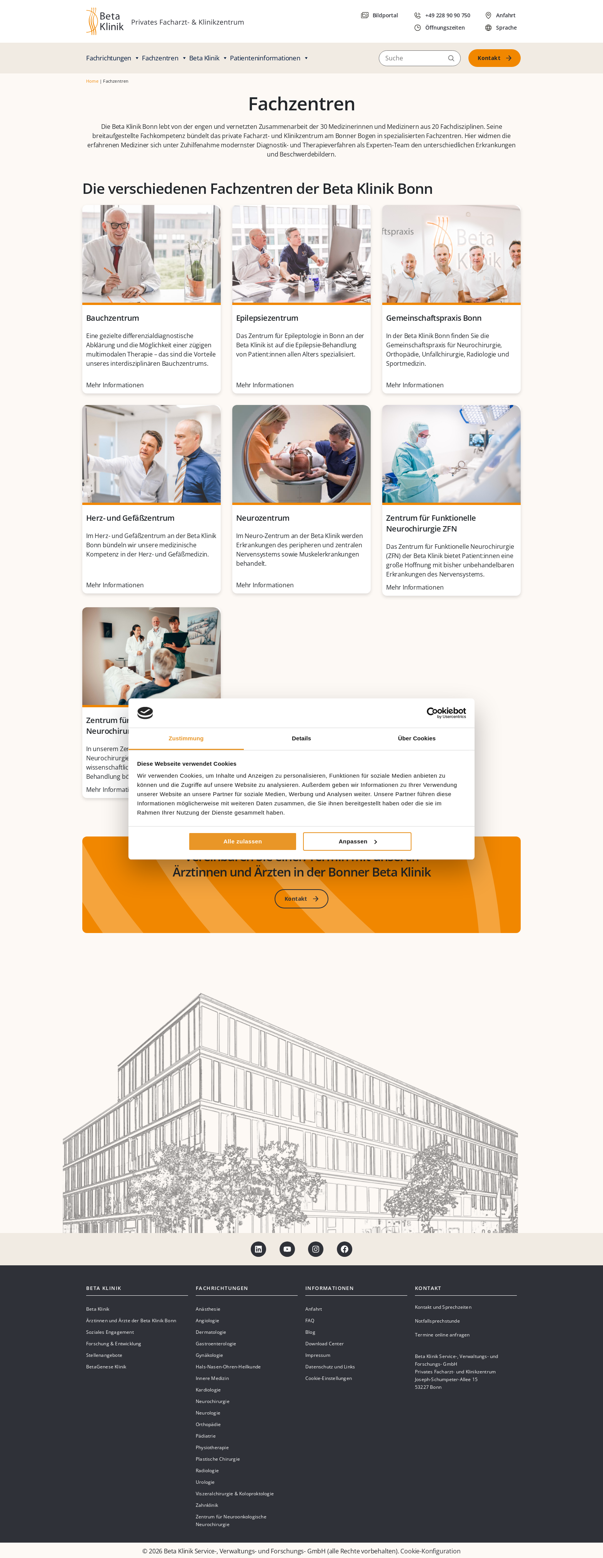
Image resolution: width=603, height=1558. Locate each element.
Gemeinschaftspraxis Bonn (434, 318)
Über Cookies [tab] (417, 738)
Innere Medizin (212, 1378)
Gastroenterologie (216, 1343)
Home (92, 81)
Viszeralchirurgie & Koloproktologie (235, 1493)
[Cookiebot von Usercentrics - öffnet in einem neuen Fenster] (432, 713)
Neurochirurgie (213, 1401)
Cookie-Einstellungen (328, 1378)
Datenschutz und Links (330, 1366)
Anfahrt (313, 1309)
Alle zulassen (242, 841)
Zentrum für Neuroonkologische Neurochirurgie (231, 1520)
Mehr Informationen (114, 385)
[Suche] (420, 58)
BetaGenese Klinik (106, 1366)
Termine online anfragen (442, 1334)
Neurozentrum (263, 518)
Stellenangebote (104, 1355)
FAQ (310, 1320)
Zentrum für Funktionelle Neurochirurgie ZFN (431, 523)
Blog (310, 1332)
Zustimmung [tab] (186, 738)
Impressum (317, 1355)
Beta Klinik (208, 58)
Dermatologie (211, 1332)
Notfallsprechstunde (437, 1321)
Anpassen (358, 841)
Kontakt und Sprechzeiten (443, 1307)
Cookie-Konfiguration (430, 1551)
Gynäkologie (209, 1355)
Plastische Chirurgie (218, 1459)
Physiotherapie (212, 1447)
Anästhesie (208, 1309)
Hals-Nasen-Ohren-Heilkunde (228, 1366)
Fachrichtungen (113, 58)
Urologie (205, 1482)
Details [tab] (301, 738)
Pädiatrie (206, 1436)
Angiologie (207, 1320)
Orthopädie (208, 1424)
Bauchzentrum (112, 318)
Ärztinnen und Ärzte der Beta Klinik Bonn (131, 1320)
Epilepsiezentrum (267, 318)
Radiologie (207, 1470)
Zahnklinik (207, 1505)
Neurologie (208, 1413)
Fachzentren (164, 58)
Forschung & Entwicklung (114, 1343)
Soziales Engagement (110, 1332)
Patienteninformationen (269, 58)
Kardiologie (208, 1389)
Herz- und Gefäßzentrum (130, 518)
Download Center (324, 1343)
